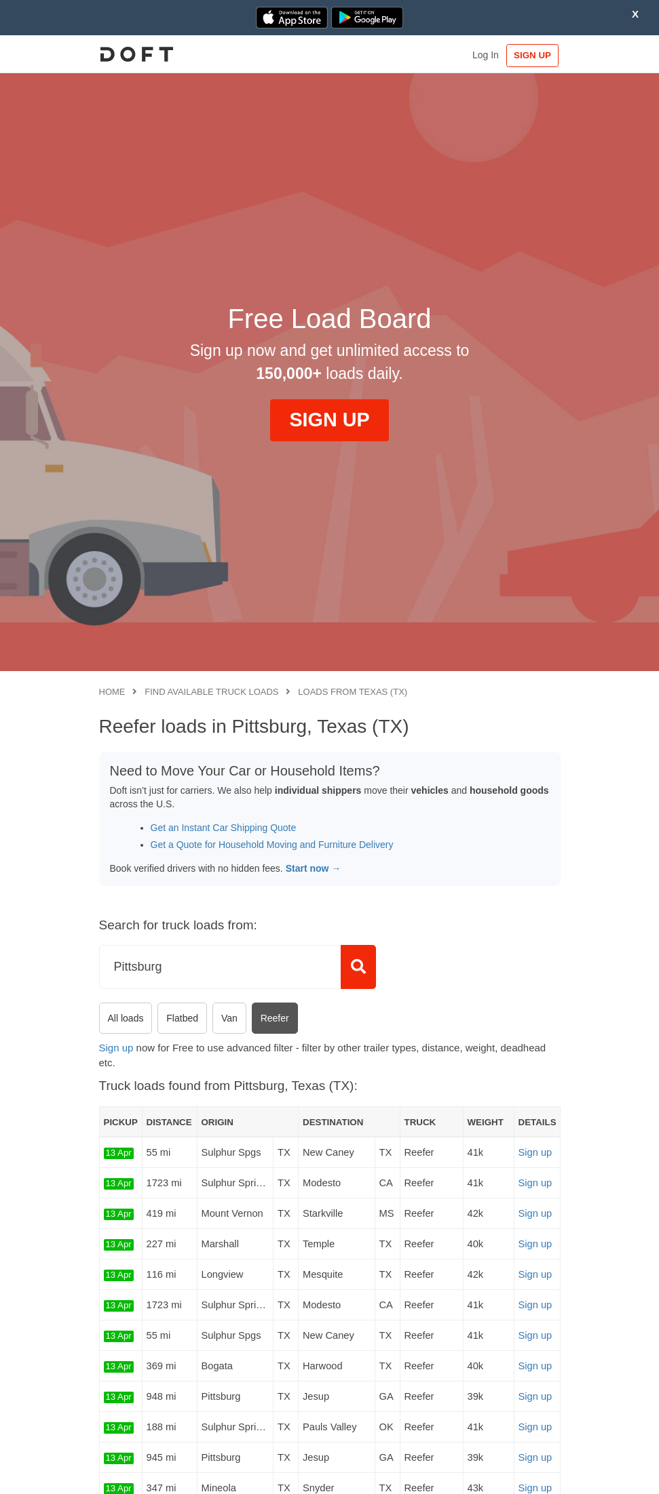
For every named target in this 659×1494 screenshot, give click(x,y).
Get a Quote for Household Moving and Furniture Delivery (272, 844)
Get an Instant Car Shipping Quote (224, 827)
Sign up (116, 1047)
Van (229, 1018)
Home (112, 692)
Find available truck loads (211, 692)
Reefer (275, 1018)
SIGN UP (531, 55)
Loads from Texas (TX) (352, 692)
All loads (126, 1018)
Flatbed (182, 1018)
